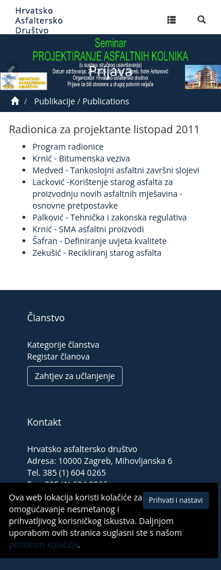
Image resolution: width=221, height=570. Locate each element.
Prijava (110, 70)
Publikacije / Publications (81, 101)
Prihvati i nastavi (162, 504)
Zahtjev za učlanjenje (75, 375)
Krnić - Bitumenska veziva (81, 158)
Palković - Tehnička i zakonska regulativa (109, 217)
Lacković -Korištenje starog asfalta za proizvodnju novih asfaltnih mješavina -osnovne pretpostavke (107, 193)
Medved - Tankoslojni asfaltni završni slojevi (115, 170)
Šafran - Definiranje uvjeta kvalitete (99, 240)
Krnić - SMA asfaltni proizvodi (88, 229)
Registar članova (58, 356)
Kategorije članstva (63, 344)
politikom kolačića (71, 548)
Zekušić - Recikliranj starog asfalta (96, 252)
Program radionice (68, 146)
